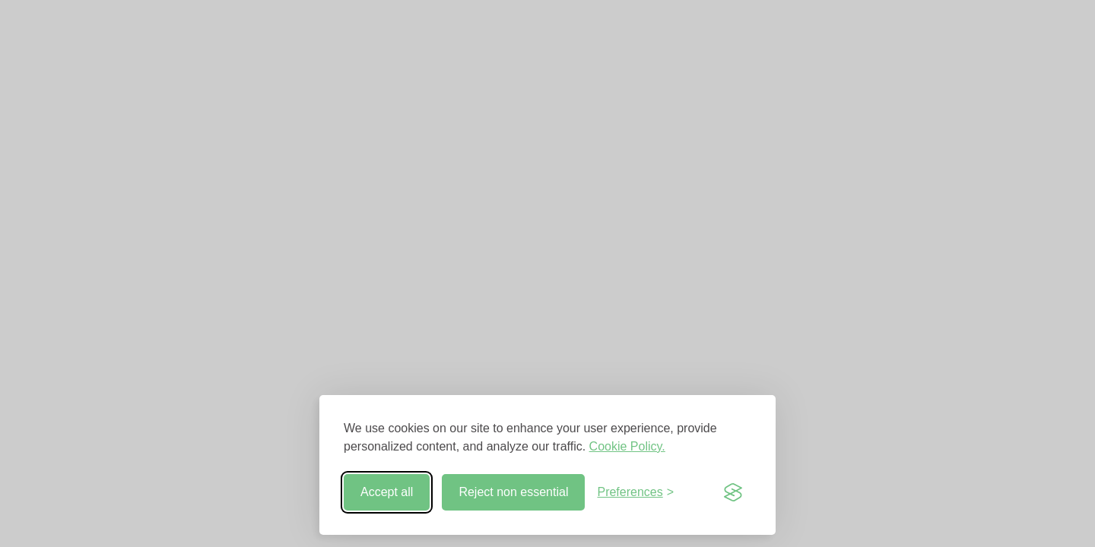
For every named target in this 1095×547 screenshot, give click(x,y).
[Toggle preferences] (635, 492)
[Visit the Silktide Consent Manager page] (733, 492)
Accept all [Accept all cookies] (386, 491)
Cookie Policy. (627, 446)
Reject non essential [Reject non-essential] (513, 491)
